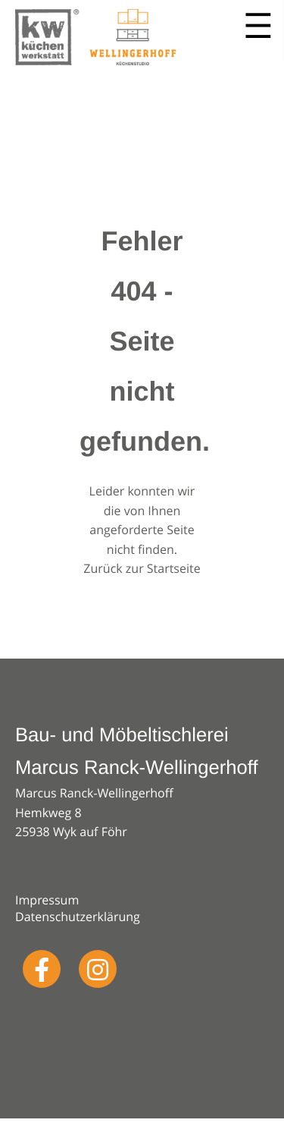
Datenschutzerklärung (77, 916)
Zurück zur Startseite (141, 568)
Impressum (47, 900)
